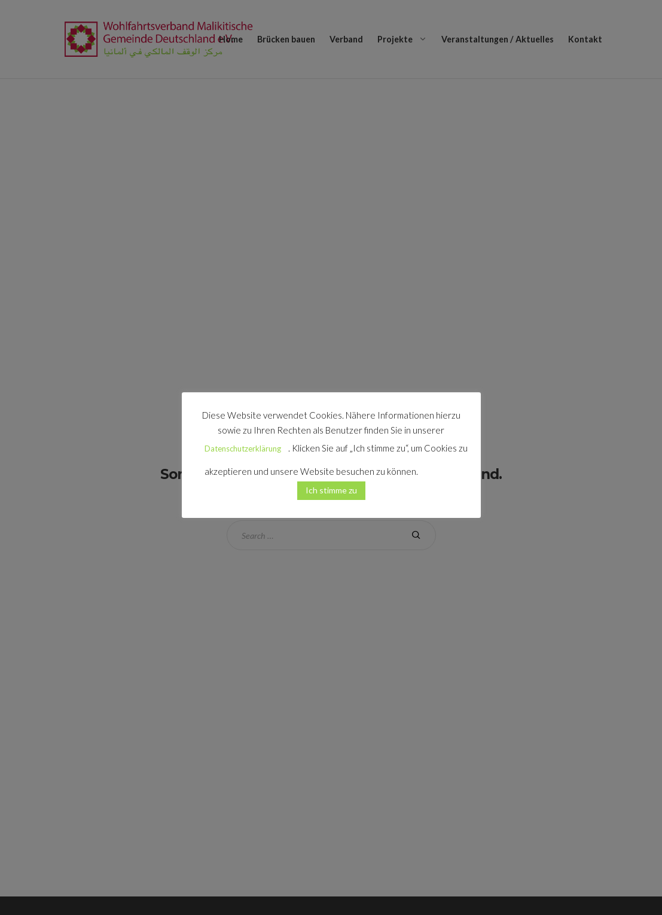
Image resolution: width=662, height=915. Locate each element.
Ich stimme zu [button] (331, 490)
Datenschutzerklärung (243, 448)
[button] (439, 466)
